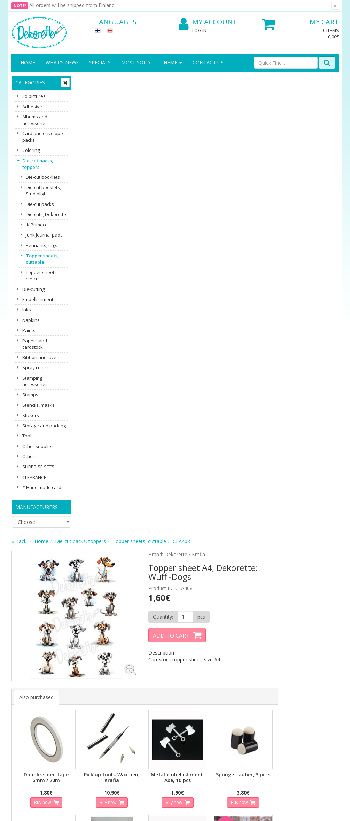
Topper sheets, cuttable (42, 259)
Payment (73, 714)
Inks (26, 310)
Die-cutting (33, 289)
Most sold (135, 62)
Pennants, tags (41, 245)
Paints (29, 330)
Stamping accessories (35, 381)
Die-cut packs (40, 204)
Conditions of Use (83, 703)
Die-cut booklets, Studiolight (43, 190)
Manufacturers (36, 507)
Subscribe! (114, 632)
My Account (208, 22)
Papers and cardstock (34, 344)
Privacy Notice (79, 675)
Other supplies (38, 446)
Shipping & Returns (75, 689)
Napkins (31, 320)
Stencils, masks (38, 405)
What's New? (62, 62)
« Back (85, 81)
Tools (28, 436)
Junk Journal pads (44, 235)
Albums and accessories (35, 120)
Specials (100, 62)
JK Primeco (37, 225)
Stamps (30, 395)
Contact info (26, 686)
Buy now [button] (109, 338)
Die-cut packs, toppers (37, 163)
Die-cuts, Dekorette (46, 214)
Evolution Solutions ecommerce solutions (295, 810)
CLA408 (248, 81)
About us (23, 675)
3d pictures (34, 96)
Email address (116, 604)
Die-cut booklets (43, 177)
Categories (30, 82)
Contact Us (208, 62)
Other (28, 456)
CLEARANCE (34, 477)
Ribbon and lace (39, 357)
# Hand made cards (43, 487)
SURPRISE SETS (38, 467)
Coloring (31, 150)
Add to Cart (235, 176)
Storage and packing (44, 426)
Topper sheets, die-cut (42, 275)
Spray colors (35, 367)
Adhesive (32, 106)
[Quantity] (248, 157)
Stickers (30, 415)
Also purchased (103, 234)
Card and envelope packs (42, 136)
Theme (171, 62)
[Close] (335, 6)
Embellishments (39, 299)
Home (28, 62)
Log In (199, 30)
